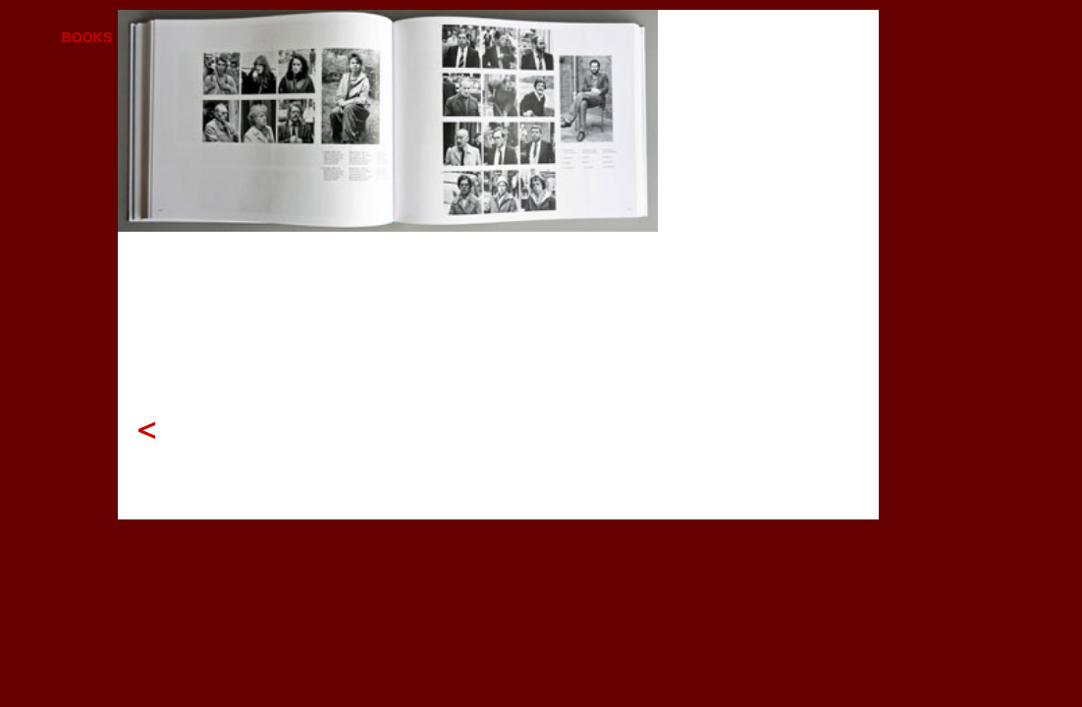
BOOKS (87, 37)
